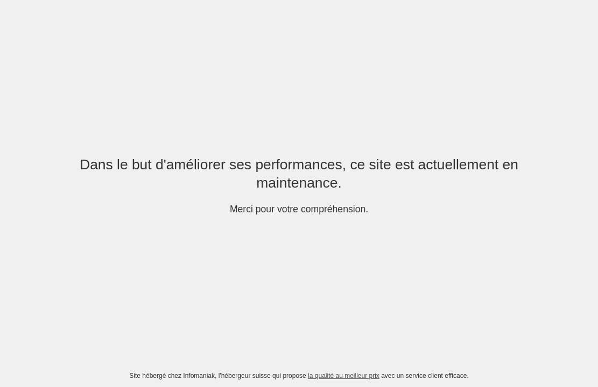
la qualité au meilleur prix (343, 375)
